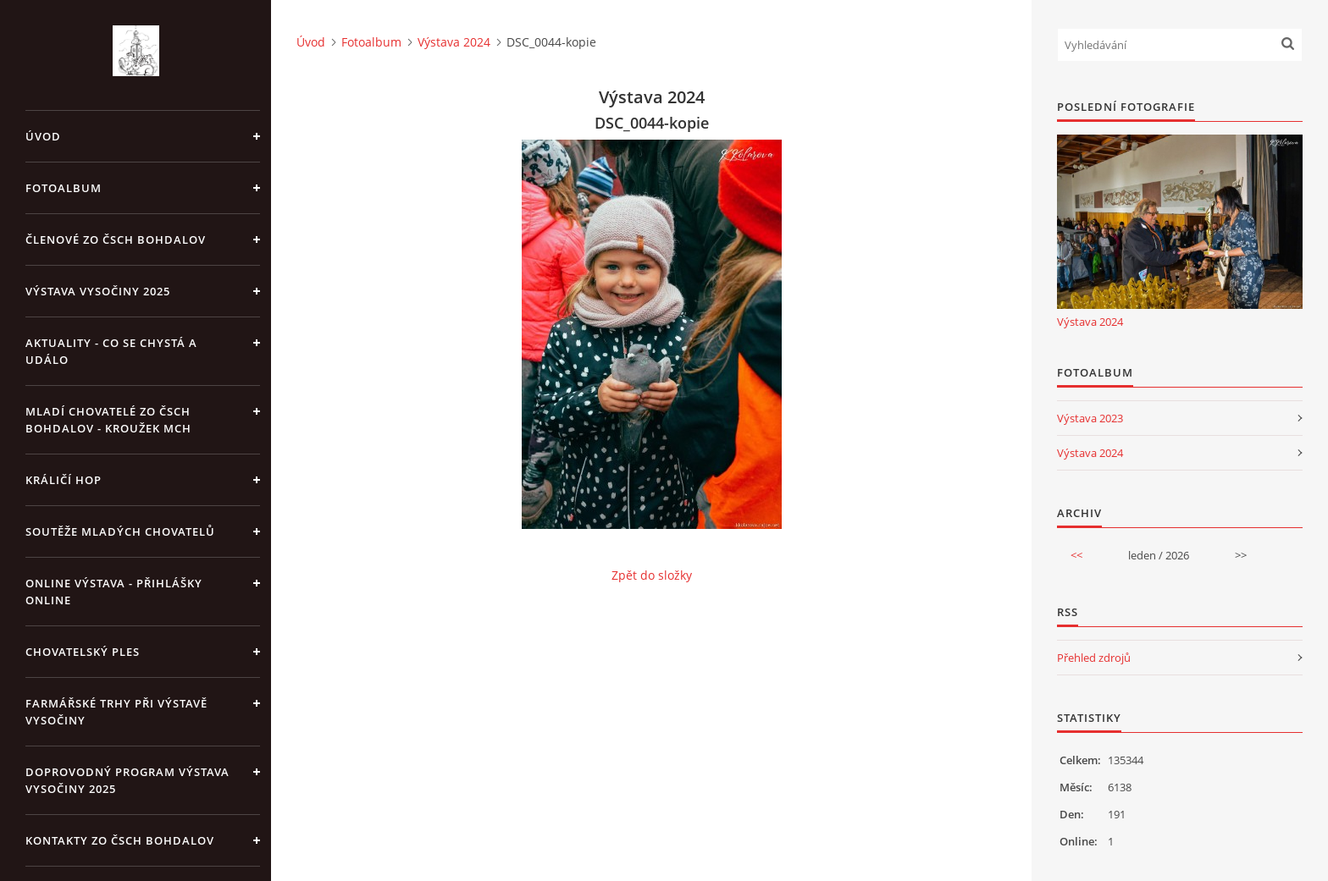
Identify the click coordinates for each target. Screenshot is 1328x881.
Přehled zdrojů (1094, 657)
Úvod (43, 136)
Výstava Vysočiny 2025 (97, 291)
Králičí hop (63, 479)
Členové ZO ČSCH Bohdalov (115, 239)
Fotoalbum (63, 187)
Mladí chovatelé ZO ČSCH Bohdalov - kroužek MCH (108, 420)
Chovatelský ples (82, 651)
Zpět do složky (651, 575)
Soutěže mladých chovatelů (120, 531)
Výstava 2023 (1090, 418)
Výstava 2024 (454, 42)
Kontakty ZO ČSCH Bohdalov (119, 840)
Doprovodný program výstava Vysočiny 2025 (127, 780)
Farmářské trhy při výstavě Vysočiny (116, 712)
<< (1076, 555)
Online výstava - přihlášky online (113, 591)
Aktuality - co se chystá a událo (111, 351)
